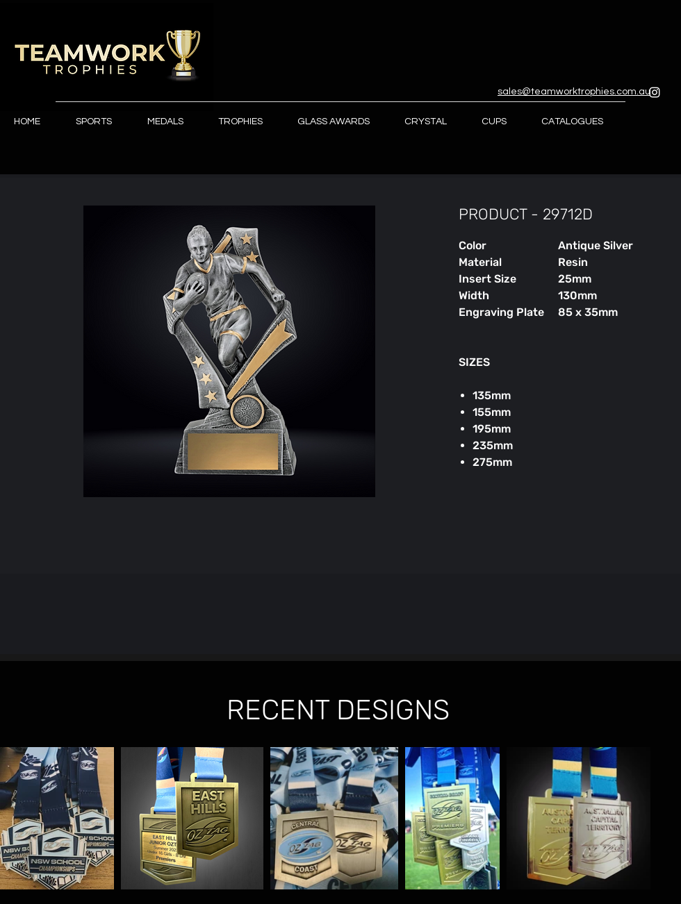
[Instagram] (655, 92)
